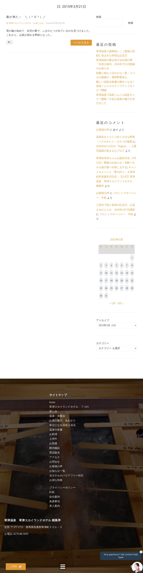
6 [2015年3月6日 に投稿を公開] (121, 265)
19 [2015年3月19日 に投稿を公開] (116, 280)
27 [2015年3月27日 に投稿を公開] (122, 288)
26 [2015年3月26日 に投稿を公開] (116, 288)
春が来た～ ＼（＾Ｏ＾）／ (26, 17)
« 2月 (113, 303)
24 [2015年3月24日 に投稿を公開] (106, 288)
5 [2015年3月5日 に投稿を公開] (116, 265)
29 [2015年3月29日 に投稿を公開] (132, 288)
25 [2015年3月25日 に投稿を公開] (111, 288)
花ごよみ (40, 23)
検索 (98, 16)
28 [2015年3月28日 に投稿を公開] (127, 288)
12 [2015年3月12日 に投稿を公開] (116, 273)
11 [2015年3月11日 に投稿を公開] (111, 273)
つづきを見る (81, 42)
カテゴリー (102, 343)
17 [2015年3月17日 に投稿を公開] (106, 280)
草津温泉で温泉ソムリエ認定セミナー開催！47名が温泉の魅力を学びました (115, 99)
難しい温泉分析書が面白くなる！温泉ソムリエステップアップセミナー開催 (115, 86)
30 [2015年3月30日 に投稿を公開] (101, 296)
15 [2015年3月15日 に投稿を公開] (132, 273)
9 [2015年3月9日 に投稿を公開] (101, 273)
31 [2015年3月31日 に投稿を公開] (106, 296)
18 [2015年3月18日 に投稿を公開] (111, 280)
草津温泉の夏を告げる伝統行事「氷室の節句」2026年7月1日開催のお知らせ (115, 64)
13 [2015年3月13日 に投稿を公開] (122, 273)
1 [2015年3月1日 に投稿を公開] (132, 258)
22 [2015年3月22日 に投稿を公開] (132, 280)
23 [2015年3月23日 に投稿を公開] (101, 288)
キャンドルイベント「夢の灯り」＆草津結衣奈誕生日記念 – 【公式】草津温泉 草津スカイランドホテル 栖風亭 (116, 176)
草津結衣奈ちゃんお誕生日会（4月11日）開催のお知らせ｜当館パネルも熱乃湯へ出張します (116, 163)
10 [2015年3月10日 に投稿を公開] (106, 273)
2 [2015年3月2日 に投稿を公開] (101, 265)
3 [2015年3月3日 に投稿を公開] (106, 265)
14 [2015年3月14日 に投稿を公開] (127, 273)
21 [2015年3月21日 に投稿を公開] (127, 280)
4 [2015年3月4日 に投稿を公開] (111, 265)
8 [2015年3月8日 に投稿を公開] (132, 265)
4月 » (120, 303)
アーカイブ (102, 320)
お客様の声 (102, 129)
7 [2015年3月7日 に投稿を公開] (126, 265)
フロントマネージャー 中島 (116, 214)
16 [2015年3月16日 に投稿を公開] (101, 280)
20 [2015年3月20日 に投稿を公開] (122, 280)
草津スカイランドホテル (20, 23)
